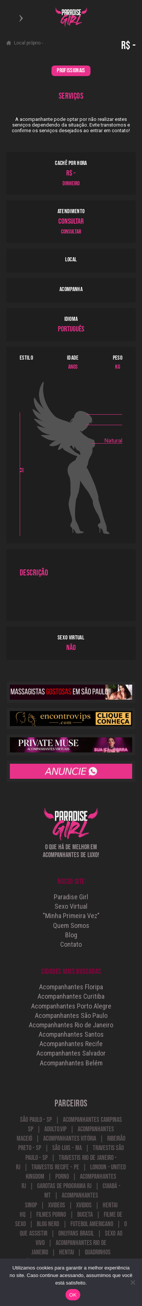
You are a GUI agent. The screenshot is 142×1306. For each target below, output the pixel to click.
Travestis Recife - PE (55, 1167)
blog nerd (48, 1224)
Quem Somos (71, 925)
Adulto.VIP (55, 1129)
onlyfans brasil (76, 1233)
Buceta (85, 1215)
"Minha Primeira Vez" (71, 916)
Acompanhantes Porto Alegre (71, 1006)
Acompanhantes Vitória (70, 1139)
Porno (62, 1177)
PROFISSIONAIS (71, 70)
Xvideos (56, 1205)
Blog (71, 935)
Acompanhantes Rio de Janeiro (71, 1025)
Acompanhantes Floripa (71, 987)
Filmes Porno (51, 1215)
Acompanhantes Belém (71, 1063)
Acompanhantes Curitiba (71, 996)
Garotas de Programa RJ (64, 1186)
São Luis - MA (66, 1148)
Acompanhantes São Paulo (71, 1015)
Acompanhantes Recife (71, 1044)
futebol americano (92, 1224)
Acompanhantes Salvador (71, 1053)
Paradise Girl (71, 897)
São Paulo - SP (36, 1120)
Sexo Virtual (71, 906)
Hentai (66, 1252)
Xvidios (84, 1205)
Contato (71, 944)
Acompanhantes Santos (71, 1034)
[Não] (132, 1282)
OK (72, 1295)
